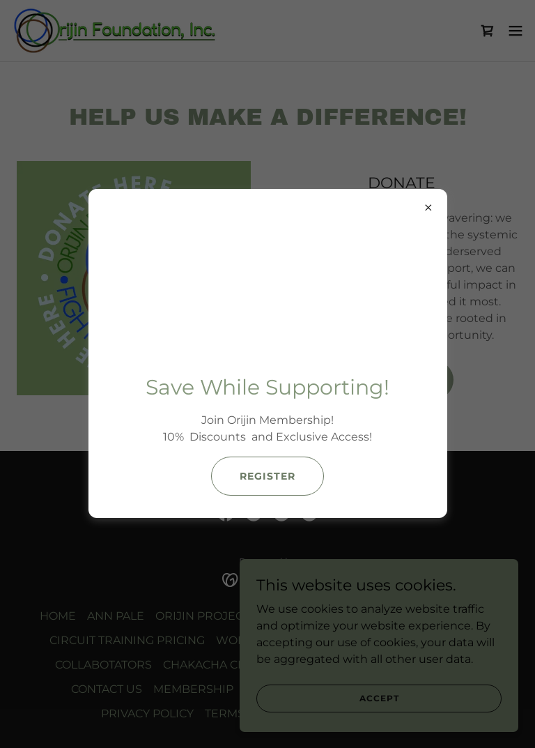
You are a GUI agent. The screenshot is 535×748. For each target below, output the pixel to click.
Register (267, 476)
